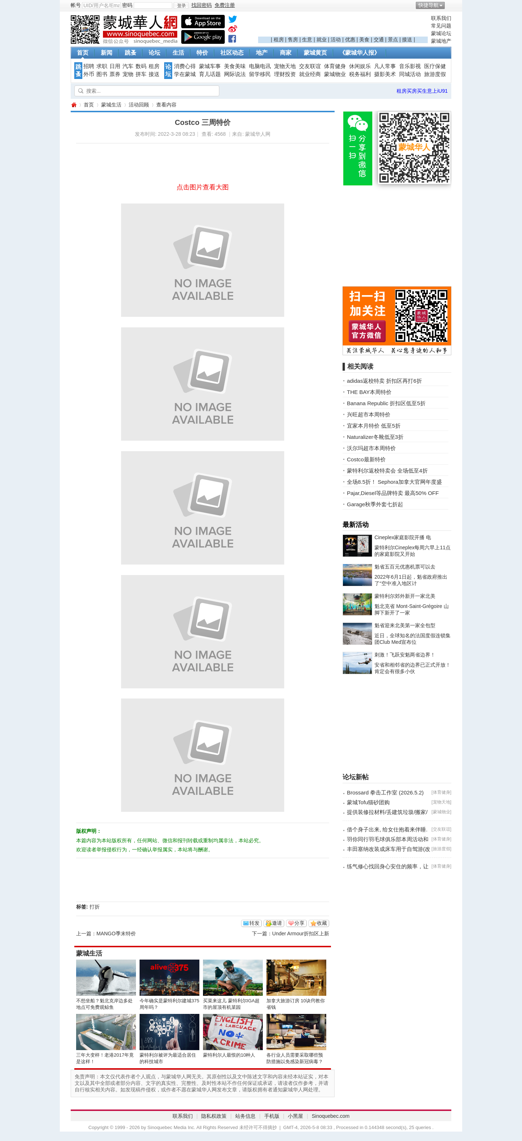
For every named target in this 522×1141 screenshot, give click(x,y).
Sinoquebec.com (330, 1116)
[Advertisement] (343, 26)
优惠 (350, 39)
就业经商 (310, 74)
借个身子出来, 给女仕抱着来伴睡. (387, 829)
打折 (95, 907)
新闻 (106, 53)
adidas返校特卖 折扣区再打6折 (384, 381)
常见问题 (441, 26)
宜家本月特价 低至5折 (374, 426)
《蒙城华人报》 (359, 53)
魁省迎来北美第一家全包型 (404, 625)
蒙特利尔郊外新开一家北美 (404, 596)
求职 (101, 66)
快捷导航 (428, 5)
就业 (321, 39)
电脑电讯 (260, 66)
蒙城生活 (111, 105)
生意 (307, 39)
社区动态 (232, 53)
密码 (127, 5)
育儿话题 (210, 74)
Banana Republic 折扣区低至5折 (386, 403)
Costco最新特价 (366, 459)
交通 (379, 39)
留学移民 (260, 74)
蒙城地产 (441, 41)
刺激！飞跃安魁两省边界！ (404, 655)
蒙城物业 (335, 74)
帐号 (76, 5)
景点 (393, 39)
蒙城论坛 (441, 33)
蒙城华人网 (73, 105)
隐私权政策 (214, 1116)
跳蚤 (130, 53)
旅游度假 (435, 74)
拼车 (141, 74)
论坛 (154, 53)
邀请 (277, 923)
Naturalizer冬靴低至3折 (375, 437)
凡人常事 (385, 66)
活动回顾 (139, 105)
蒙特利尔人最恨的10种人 (229, 1055)
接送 (407, 39)
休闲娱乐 (360, 66)
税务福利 (360, 74)
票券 (114, 74)
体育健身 (335, 66)
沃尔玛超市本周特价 (371, 448)
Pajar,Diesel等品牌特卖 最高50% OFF (393, 493)
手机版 (271, 1116)
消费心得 (185, 66)
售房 (293, 39)
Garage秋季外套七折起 (375, 504)
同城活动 (410, 74)
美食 (364, 39)
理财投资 (285, 74)
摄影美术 (385, 74)
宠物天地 (285, 66)
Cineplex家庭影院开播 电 (402, 537)
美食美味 (235, 66)
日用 (114, 66)
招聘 (88, 66)
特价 (202, 53)
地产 (262, 53)
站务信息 (245, 1116)
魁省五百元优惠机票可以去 (404, 567)
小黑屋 (295, 1116)
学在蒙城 (185, 74)
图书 (101, 74)
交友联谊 (310, 66)
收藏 (322, 923)
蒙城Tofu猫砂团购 (368, 802)
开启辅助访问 (449, 5)
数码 (141, 66)
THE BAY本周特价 (369, 392)
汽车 (128, 66)
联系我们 (441, 18)
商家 (285, 53)
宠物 (128, 74)
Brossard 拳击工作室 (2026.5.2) (385, 792)
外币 (88, 74)
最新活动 (356, 524)
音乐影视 (410, 66)
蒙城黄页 (315, 53)
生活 (178, 53)
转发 (254, 923)
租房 (279, 39)
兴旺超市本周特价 (368, 414)
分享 (299, 923)
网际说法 (235, 74)
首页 (82, 53)
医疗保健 (435, 66)
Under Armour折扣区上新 (300, 933)
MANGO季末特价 (116, 933)
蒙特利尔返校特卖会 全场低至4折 (387, 470)
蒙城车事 (210, 66)
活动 (336, 39)
